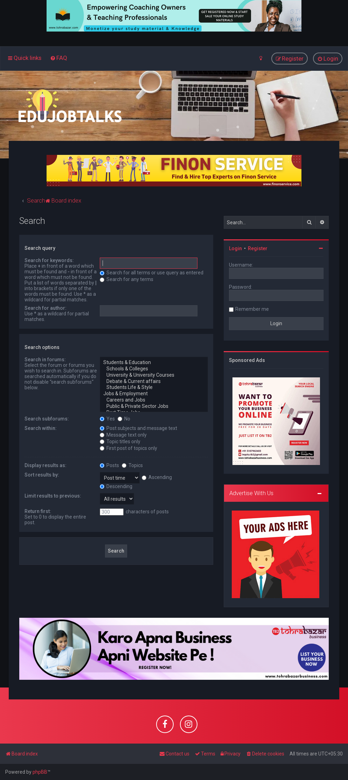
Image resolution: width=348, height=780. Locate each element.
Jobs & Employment (154, 394)
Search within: (41, 428)
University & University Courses (154, 375)
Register (257, 248)
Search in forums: (45, 359)
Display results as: (46, 465)
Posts (109, 465)
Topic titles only (120, 441)
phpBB (40, 772)
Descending (116, 486)
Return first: (38, 511)
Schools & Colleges (154, 369)
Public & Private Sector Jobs (154, 406)
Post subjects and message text (138, 428)
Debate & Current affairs (154, 381)
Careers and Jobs (154, 400)
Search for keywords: (49, 260)
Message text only (123, 434)
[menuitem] (58, 58)
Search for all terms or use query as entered (151, 272)
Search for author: (46, 308)
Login (235, 248)
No (124, 418)
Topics (132, 465)
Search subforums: (47, 418)
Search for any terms (126, 279)
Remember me (252, 309)
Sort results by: (42, 474)
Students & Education (154, 363)
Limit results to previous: (53, 495)
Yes (107, 418)
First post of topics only (128, 448)
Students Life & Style (154, 387)
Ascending (157, 477)
